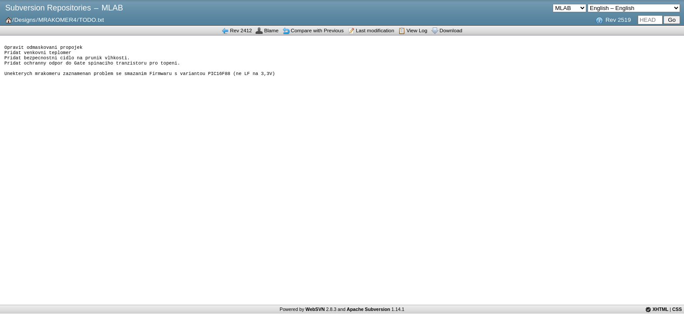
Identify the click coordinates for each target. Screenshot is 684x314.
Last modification (375, 30)
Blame (271, 30)
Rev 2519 (618, 20)
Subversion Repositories (48, 7)
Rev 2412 (241, 30)
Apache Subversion (368, 309)
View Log (417, 30)
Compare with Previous (317, 30)
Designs (25, 20)
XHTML (661, 309)
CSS (677, 309)
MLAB (112, 7)
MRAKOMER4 (57, 20)
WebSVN (315, 309)
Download (451, 30)
